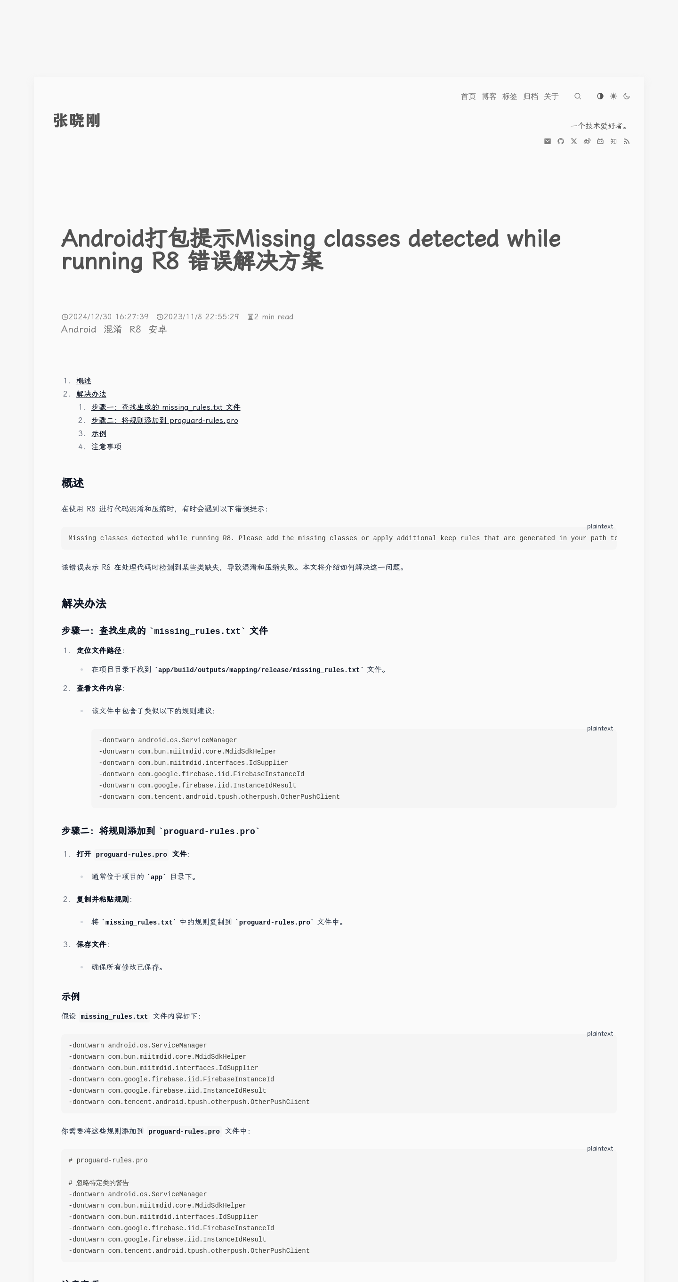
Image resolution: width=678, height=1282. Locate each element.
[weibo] (587, 141)
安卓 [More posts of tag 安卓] (157, 329)
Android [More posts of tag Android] (80, 329)
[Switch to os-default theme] (600, 96)
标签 (509, 96)
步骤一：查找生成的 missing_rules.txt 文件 (166, 407)
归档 (530, 96)
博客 (489, 96)
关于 (551, 96)
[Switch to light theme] (613, 96)
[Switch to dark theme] (626, 96)
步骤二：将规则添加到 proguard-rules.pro (164, 420)
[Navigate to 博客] (489, 96)
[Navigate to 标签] (509, 96)
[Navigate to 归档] (530, 96)
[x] (574, 141)
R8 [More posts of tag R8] (137, 329)
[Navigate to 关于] (551, 96)
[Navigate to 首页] (468, 96)
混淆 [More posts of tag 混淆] (115, 329)
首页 (468, 96)
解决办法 (91, 393)
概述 (83, 380)
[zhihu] (613, 141)
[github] (561, 141)
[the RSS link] (626, 141)
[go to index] (95, 120)
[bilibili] (600, 141)
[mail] (547, 141)
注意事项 (106, 446)
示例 (98, 433)
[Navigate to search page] (577, 96)
